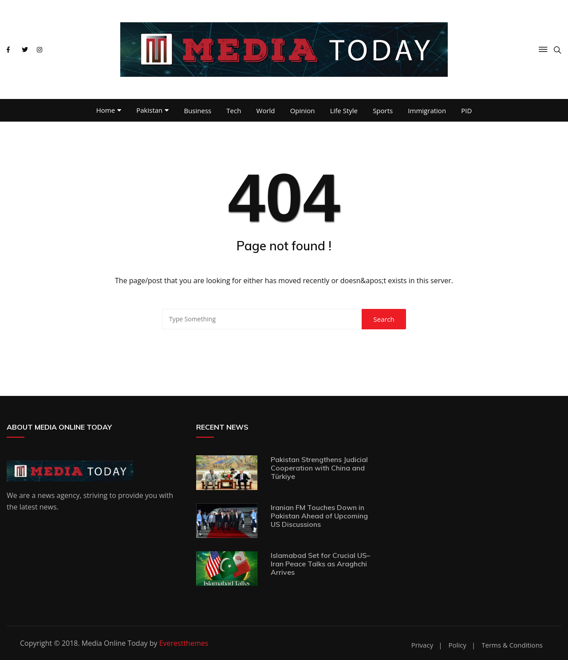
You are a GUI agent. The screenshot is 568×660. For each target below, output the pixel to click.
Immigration (427, 110)
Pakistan (149, 110)
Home (105, 110)
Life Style (344, 110)
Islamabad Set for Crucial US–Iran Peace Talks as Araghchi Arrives (320, 564)
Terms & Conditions (512, 645)
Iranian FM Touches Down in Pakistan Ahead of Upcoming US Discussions (319, 516)
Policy (457, 645)
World (265, 110)
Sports (383, 110)
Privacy (422, 645)
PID (466, 110)
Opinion (302, 110)
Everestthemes (184, 643)
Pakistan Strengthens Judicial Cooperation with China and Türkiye (319, 468)
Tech (233, 110)
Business (197, 110)
